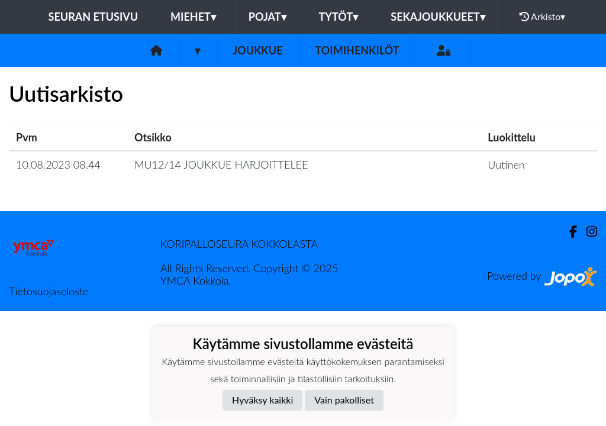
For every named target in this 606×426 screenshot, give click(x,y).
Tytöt (339, 16)
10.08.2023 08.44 (58, 164)
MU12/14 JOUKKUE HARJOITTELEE (221, 164)
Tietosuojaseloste (48, 291)
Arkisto (543, 16)
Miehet (193, 16)
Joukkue (257, 50)
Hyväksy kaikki (262, 399)
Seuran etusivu (93, 16)
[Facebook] (568, 231)
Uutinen (506, 164)
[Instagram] (587, 231)
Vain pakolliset (344, 399)
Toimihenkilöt (357, 50)
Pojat (267, 16)
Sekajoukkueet (438, 16)
